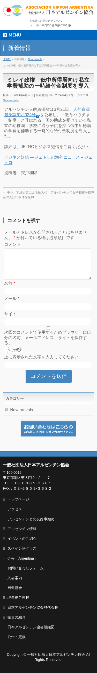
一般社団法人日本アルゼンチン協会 (56, 655)
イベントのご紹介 (22, 539)
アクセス (15, 509)
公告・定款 (17, 637)
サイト (10, 320)
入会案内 (15, 578)
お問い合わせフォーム (26, 568)
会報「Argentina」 (23, 559)
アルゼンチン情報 (22, 529)
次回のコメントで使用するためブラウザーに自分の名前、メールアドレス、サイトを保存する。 (47, 343)
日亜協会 (15, 588)
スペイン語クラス (22, 549)
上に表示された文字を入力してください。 (43, 363)
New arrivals (11, 100)
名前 (9, 289)
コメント (12, 244)
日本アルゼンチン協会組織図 (31, 627)
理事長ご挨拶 (18, 598)
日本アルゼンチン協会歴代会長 (33, 608)
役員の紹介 (17, 617)
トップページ (18, 499)
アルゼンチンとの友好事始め (31, 519)
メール (11, 305)
